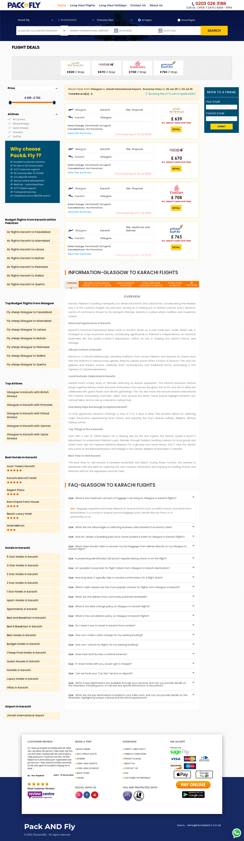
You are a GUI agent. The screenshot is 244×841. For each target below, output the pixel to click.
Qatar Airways (20, 127)
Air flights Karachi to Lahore (25, 249)
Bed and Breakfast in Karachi (26, 618)
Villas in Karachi (17, 687)
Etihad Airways (21, 123)
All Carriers (19, 119)
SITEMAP (81, 758)
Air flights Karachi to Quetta (26, 284)
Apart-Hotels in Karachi (22, 600)
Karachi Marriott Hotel (21, 479)
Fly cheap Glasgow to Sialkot (26, 356)
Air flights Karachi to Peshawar (27, 267)
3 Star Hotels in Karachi (22, 574)
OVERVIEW (72, 283)
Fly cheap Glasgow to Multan (26, 338)
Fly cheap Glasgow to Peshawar (28, 347)
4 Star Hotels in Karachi (22, 565)
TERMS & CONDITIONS (135, 753)
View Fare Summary (80, 133)
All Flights (147, 20)
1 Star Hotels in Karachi (22, 591)
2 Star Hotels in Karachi (22, 583)
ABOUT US (129, 763)
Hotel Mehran (16, 527)
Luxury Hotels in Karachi (22, 679)
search (214, 30)
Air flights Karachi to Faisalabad (28, 232)
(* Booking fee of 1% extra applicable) (170, 94)
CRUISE (80, 777)
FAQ (126, 773)
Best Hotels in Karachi (21, 635)
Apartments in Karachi (22, 609)
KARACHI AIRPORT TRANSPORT (126, 284)
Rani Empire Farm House (23, 503)
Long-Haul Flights (82, 5)
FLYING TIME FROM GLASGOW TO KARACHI (151, 284)
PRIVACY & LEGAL (132, 758)
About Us (156, 5)
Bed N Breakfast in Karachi (24, 626)
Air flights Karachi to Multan (25, 258)
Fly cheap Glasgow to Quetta (26, 364)
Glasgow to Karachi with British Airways (28, 394)
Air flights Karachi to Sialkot (25, 275)
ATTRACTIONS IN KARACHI (175, 284)
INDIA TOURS (83, 773)
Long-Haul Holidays (112, 5)
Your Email (213, 102)
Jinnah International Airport (25, 715)
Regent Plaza (15, 491)
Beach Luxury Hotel (19, 515)
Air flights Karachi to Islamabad (28, 240)
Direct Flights (188, 20)
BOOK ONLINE (83, 749)
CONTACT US (131, 768)
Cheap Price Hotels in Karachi (26, 652)
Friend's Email (215, 113)
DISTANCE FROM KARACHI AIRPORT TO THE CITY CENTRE (96, 284)
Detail (176, 129)
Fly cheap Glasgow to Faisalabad (29, 312)
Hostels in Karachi (19, 670)
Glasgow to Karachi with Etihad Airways (28, 415)
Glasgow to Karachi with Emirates (29, 405)
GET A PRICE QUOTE (87, 753)
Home (62, 5)
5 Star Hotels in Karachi (22, 557)
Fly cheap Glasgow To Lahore (26, 329)
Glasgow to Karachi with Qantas (29, 426)
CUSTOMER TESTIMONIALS (137, 777)
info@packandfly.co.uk (204, 825)
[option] (75, 68)
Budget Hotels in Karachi (23, 644)
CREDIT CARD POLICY (135, 749)
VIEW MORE (191, 284)
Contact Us (138, 5)
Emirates (18, 132)
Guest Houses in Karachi (23, 661)
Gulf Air (17, 136)
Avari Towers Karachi (21, 468)
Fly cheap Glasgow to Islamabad (29, 321)
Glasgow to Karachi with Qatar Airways (27, 436)
